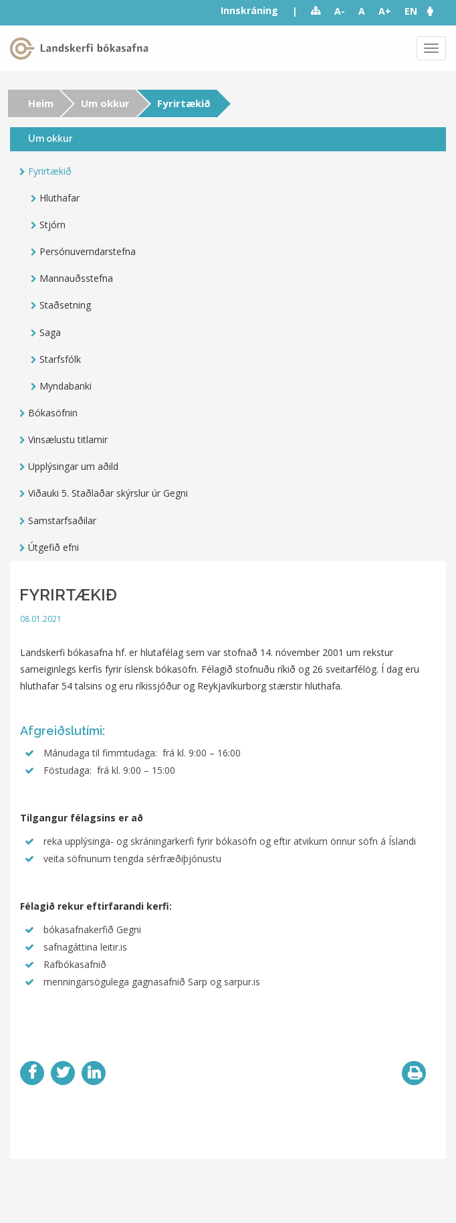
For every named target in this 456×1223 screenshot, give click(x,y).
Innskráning (249, 10)
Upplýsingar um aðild (73, 466)
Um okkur (105, 103)
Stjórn (52, 224)
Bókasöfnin (53, 412)
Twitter (63, 1073)
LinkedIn (94, 1073)
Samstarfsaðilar (62, 520)
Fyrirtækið (50, 171)
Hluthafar (59, 197)
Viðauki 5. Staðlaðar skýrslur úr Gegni (108, 493)
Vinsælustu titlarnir (68, 439)
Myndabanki (65, 386)
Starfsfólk (60, 359)
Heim (40, 103)
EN (411, 11)
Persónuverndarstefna (87, 251)
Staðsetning (65, 305)
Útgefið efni (53, 547)
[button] (436, 11)
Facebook (32, 1073)
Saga (50, 332)
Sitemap (316, 11)
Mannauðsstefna (76, 278)
